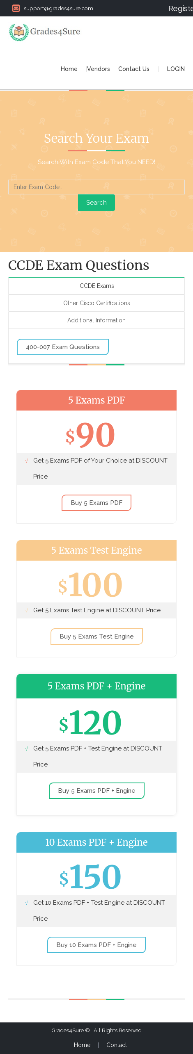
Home (69, 69)
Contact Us (133, 69)
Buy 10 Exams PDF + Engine (96, 945)
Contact (116, 1045)
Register (176, 8)
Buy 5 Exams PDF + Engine (97, 790)
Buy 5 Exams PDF (96, 502)
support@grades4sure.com (52, 8)
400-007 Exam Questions (63, 347)
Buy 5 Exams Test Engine (97, 636)
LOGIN (176, 69)
